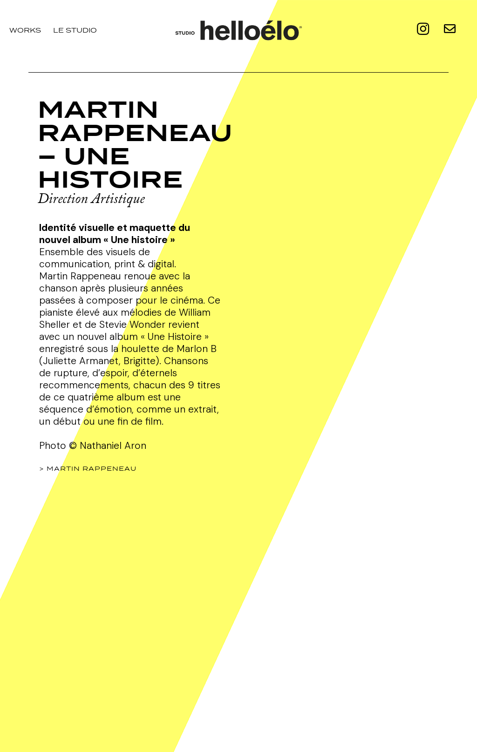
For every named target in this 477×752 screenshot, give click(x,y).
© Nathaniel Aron (107, 445)
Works (25, 30)
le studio (75, 30)
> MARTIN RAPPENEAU (87, 468)
